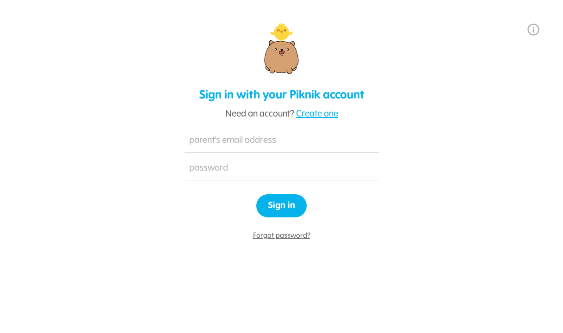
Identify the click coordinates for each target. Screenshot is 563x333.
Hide (367, 169)
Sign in (281, 205)
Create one (317, 114)
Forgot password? (281, 236)
